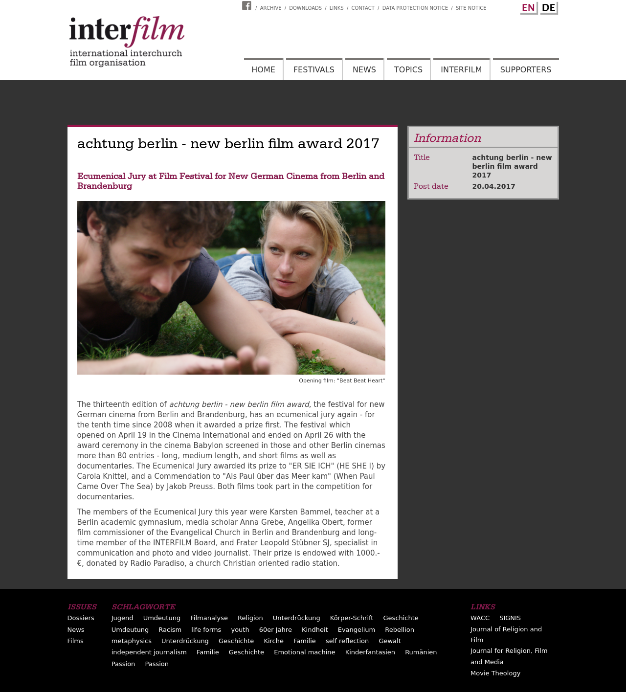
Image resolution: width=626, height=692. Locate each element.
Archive (271, 8)
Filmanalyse (209, 618)
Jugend (123, 618)
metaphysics (132, 641)
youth (240, 629)
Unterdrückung (296, 618)
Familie (304, 641)
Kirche (274, 641)
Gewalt (390, 641)
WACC (480, 618)
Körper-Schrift (352, 618)
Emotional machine (304, 652)
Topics (408, 69)
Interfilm (461, 69)
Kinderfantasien (370, 652)
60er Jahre (275, 629)
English (528, 6)
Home (263, 69)
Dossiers (80, 618)
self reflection (347, 641)
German (548, 6)
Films (75, 641)
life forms (206, 629)
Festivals (314, 69)
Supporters (526, 69)
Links (337, 8)
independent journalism (149, 652)
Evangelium (357, 629)
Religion (250, 618)
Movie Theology (495, 673)
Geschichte (401, 618)
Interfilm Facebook (248, 5)
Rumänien (421, 652)
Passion (123, 664)
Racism (169, 629)
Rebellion (399, 629)
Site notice (471, 8)
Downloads (305, 8)
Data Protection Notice (415, 8)
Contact (362, 8)
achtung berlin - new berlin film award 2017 (512, 166)
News (364, 69)
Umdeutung (162, 618)
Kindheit (315, 629)
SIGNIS (510, 618)
